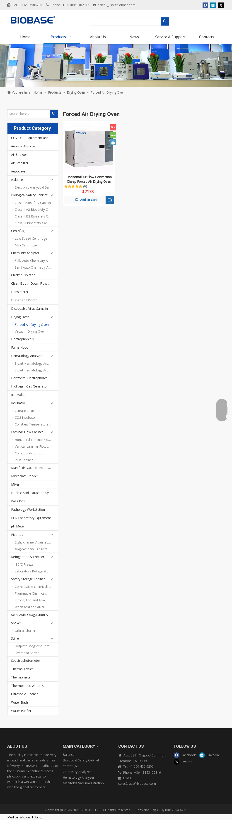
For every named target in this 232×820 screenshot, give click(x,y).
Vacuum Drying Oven (30, 331)
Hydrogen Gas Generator (29, 386)
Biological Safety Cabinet (29, 195)
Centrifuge (18, 231)
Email (127, 778)
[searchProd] (126, 21)
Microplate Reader (24, 476)
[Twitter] (185, 761)
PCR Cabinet (24, 460)
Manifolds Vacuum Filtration (31, 468)
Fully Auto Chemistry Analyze (36, 260)
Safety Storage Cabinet (28, 579)
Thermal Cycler (22, 669)
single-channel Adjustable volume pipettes (36, 549)
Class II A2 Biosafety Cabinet (36, 209)
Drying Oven (20, 317)
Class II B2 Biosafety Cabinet (36, 216)
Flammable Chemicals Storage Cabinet (36, 593)
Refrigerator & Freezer (27, 557)
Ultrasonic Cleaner (24, 694)
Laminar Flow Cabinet (27, 432)
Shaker (16, 623)
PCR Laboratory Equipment (31, 518)
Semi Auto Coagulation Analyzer (34, 614)
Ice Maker (18, 394)
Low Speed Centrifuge (31, 238)
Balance (17, 179)
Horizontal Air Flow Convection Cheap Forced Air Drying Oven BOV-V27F (89, 179)
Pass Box (18, 501)
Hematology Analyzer (27, 356)
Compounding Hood (29, 453)
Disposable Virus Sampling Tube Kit (34, 308)
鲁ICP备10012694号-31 (170, 810)
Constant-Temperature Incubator (36, 424)
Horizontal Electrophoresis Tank (34, 378)
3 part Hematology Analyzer (35, 363)
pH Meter (18, 526)
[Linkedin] (210, 755)
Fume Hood (20, 347)
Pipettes (17, 534)
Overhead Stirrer (27, 653)
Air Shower (19, 154)
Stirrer (15, 638)
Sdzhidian (142, 810)
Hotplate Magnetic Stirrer (33, 646)
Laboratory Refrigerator (32, 571)
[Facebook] (185, 755)
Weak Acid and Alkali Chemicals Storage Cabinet (36, 607)
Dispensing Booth (24, 300)
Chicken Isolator (23, 275)
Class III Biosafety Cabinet (34, 223)
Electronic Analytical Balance (35, 187)
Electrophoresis (22, 339)
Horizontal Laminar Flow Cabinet (36, 439)
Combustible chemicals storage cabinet (36, 586)
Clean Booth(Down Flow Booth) (34, 283)
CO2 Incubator (25, 417)
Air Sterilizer (19, 163)
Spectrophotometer (25, 660)
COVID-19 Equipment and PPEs (34, 138)
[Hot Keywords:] (165, 21)
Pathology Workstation (28, 509)
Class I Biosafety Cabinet (33, 203)
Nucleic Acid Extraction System (33, 493)
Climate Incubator (28, 411)
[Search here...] (28, 114)
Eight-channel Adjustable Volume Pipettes (36, 542)
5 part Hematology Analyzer (35, 370)
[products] (116, 65)
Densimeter (19, 292)
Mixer (15, 484)
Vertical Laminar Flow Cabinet (36, 446)
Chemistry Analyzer (25, 253)
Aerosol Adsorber (24, 146)
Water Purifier (21, 711)
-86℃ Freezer (25, 564)
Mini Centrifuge (26, 245)
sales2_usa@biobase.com (116, 5)
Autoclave (18, 171)
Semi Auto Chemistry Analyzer (36, 267)
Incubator (18, 403)
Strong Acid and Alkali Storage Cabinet (36, 600)
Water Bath (19, 702)
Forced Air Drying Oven (32, 324)
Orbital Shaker (25, 631)
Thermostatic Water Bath (29, 685)
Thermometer (21, 677)
